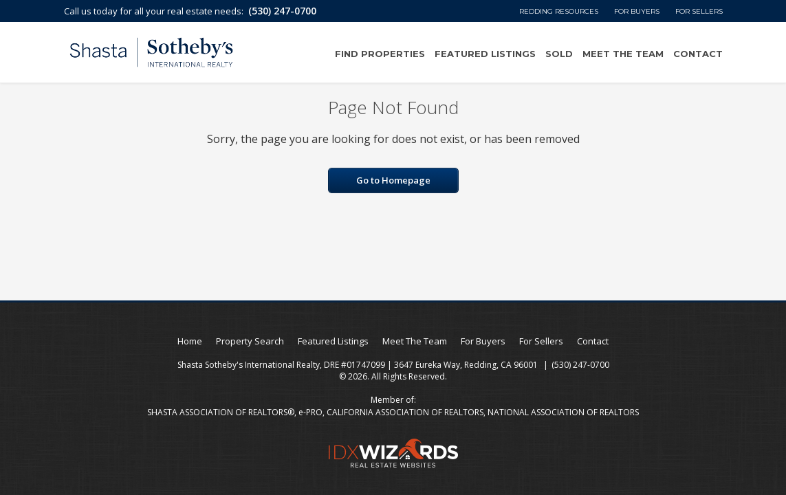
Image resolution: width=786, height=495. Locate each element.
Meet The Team (623, 53)
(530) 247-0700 (282, 10)
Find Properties (380, 53)
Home (189, 341)
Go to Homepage (393, 180)
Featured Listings (485, 53)
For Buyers (636, 11)
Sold (559, 53)
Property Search (250, 341)
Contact (698, 53)
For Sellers (699, 11)
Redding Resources (558, 11)
